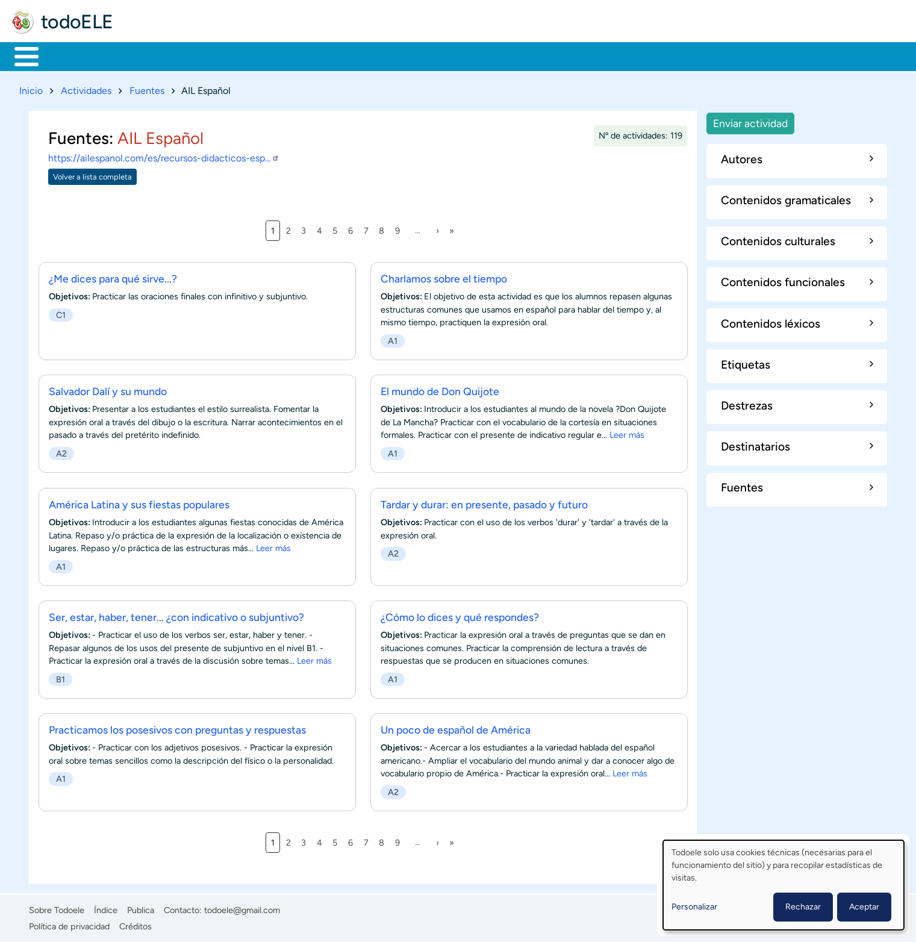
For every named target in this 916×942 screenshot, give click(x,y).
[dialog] (783, 885)
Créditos (135, 924)
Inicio (20, 55)
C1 (61, 312)
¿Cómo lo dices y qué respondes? (460, 614)
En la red (289, 55)
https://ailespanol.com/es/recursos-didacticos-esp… (163, 156)
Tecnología (365, 55)
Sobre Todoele (56, 908)
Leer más (626, 433)
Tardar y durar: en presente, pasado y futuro (484, 502)
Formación (147, 55)
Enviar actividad (750, 120)
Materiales (68, 55)
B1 (60, 677)
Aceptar (864, 907)
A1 (392, 338)
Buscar (502, 55)
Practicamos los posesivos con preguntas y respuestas (177, 727)
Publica (140, 908)
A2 (61, 451)
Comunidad (447, 55)
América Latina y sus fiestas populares (139, 502)
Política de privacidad (69, 924)
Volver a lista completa (92, 174)
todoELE (77, 21)
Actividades (86, 88)
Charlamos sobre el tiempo (444, 276)
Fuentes (146, 88)
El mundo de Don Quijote (440, 389)
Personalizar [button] (694, 907)
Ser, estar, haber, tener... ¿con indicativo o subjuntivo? (176, 614)
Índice (105, 908)
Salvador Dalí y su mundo (108, 389)
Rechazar (803, 907)
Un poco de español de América (456, 727)
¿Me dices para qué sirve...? (113, 276)
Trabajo (220, 55)
